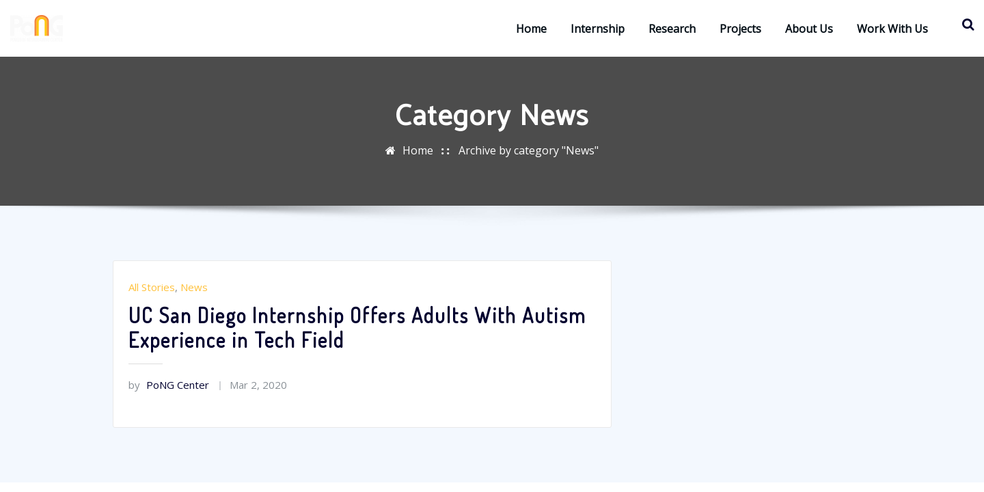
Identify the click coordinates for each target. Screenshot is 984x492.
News (194, 287)
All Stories (151, 287)
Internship (598, 28)
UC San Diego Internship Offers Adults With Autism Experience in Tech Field (357, 327)
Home (531, 28)
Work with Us (892, 28)
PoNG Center (168, 385)
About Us (809, 28)
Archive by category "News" (529, 150)
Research (672, 28)
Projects (740, 28)
